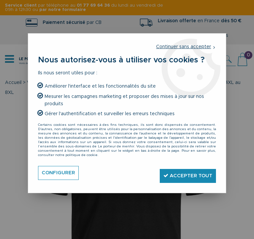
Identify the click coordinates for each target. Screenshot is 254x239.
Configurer (59, 173)
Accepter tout (184, 173)
